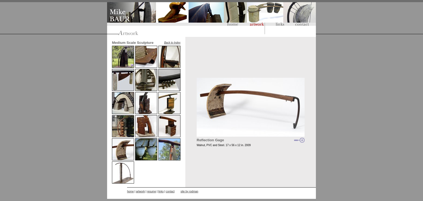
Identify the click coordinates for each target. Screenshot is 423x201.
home (130, 191)
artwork (140, 191)
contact (170, 191)
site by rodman (189, 191)
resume (151, 191)
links (161, 191)
